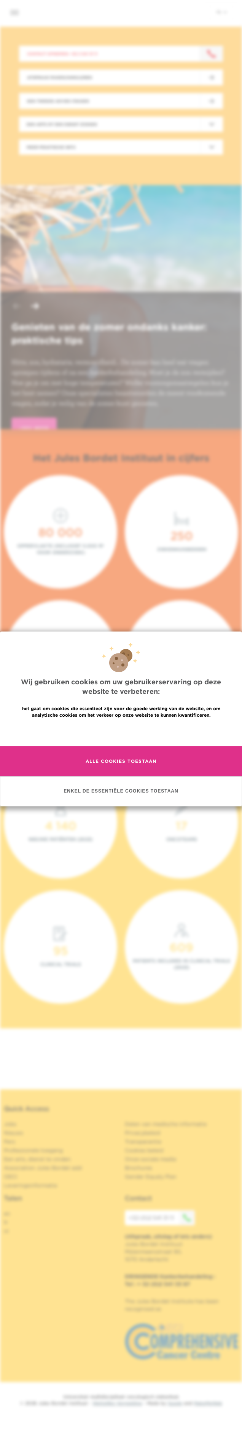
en (7, 1214)
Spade (175, 1403)
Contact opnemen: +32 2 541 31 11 (62, 53)
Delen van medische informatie (166, 1124)
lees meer (34, 428)
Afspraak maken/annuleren (59, 77)
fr (6, 1222)
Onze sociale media (150, 1159)
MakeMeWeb (208, 1403)
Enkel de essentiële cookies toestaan (121, 791)
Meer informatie (121, 731)
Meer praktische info (51, 147)
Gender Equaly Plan (151, 1177)
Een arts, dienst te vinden (37, 1159)
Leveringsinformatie (30, 1185)
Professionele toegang (33, 1150)
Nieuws (13, 1133)
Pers (9, 1142)
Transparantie (143, 1142)
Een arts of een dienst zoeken (62, 124)
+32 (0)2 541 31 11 (162, 1217)
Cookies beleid (144, 1150)
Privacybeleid (142, 1133)
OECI (10, 1177)
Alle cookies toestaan (121, 761)
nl (222, 12)
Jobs (10, 1124)
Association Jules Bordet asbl (43, 1168)
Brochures (138, 1168)
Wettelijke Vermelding (117, 1403)
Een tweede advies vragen (58, 101)
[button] (16, 307)
